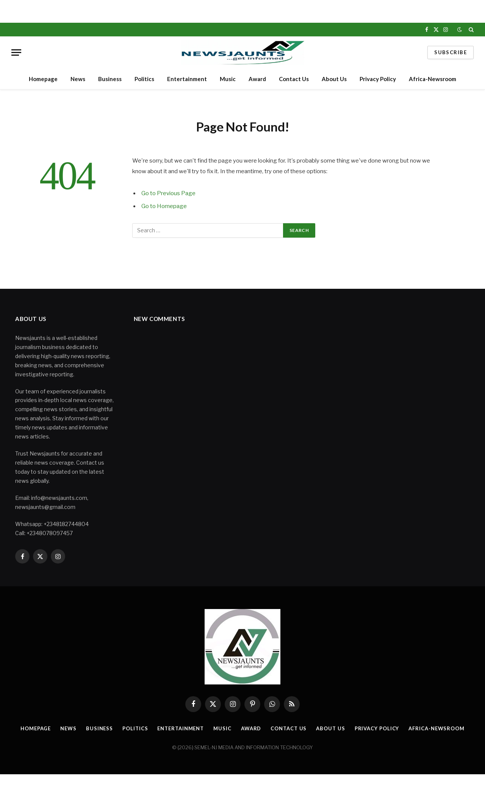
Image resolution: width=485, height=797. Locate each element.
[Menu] (16, 52)
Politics (144, 78)
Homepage (43, 78)
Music (228, 78)
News (77, 78)
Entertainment (187, 78)
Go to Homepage (164, 206)
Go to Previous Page (168, 193)
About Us (334, 78)
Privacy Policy (378, 78)
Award (257, 78)
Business (110, 78)
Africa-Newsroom (432, 78)
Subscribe (450, 52)
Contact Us (294, 78)
